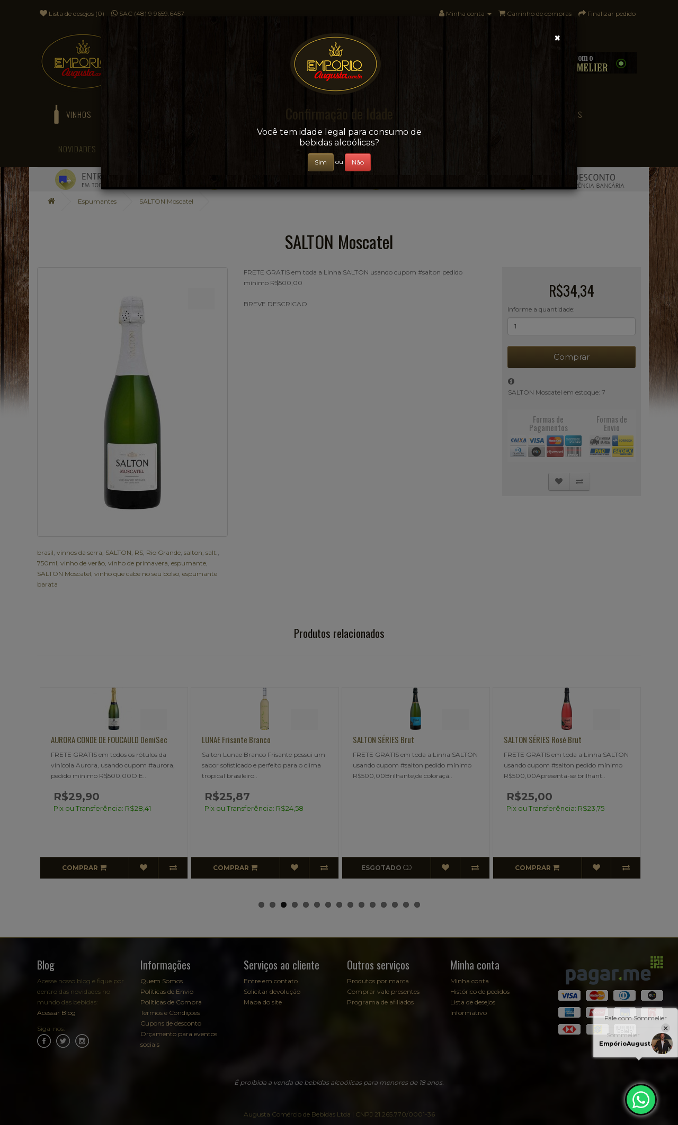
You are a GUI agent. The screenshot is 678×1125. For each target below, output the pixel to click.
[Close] (557, 37)
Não (358, 162)
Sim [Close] (321, 162)
